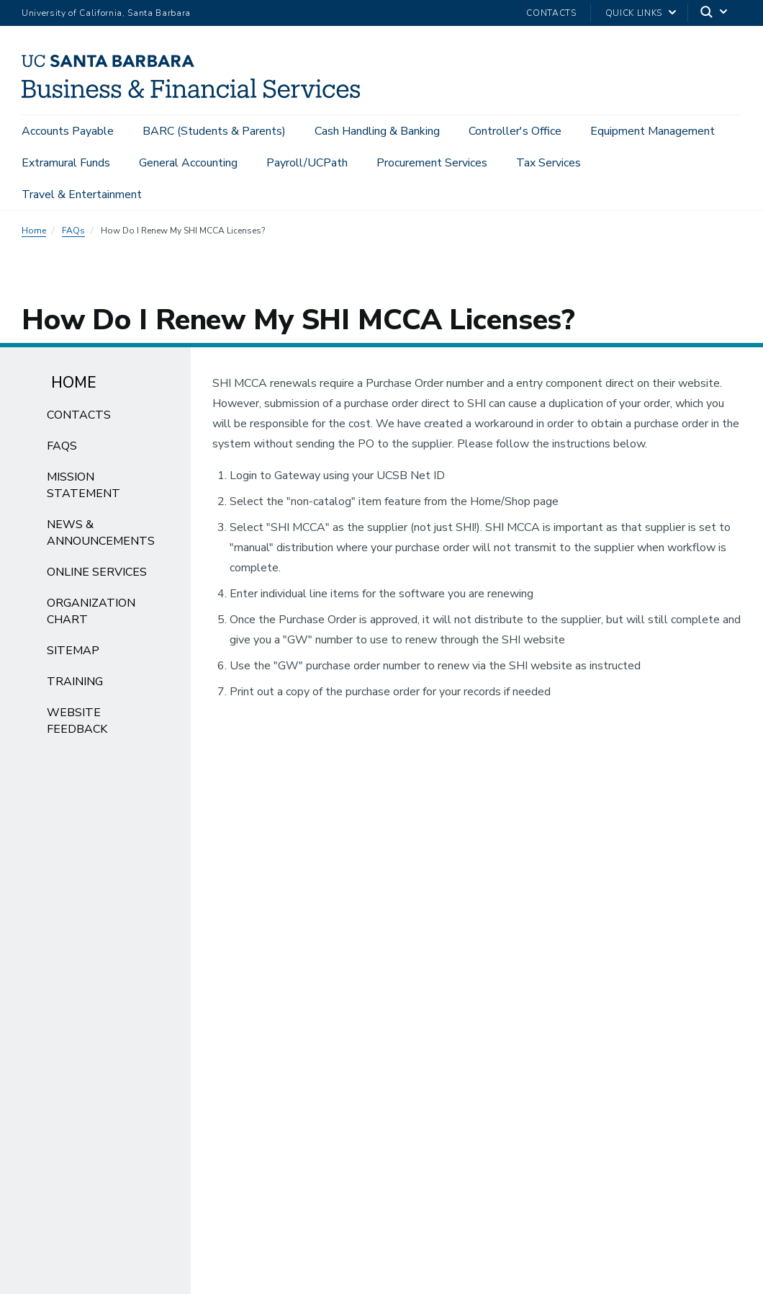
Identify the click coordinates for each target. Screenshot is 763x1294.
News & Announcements (101, 533)
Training (75, 682)
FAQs (73, 230)
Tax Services (548, 163)
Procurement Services (431, 163)
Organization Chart (91, 611)
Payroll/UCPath (307, 163)
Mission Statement (83, 485)
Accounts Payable (68, 131)
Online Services (97, 572)
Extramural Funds (66, 163)
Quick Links (633, 13)
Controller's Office (515, 131)
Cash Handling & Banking (377, 131)
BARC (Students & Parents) (214, 131)
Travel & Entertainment (82, 194)
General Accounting (188, 163)
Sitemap (73, 651)
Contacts (551, 13)
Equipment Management (652, 131)
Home (34, 230)
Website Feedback (77, 721)
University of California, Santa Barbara (106, 13)
